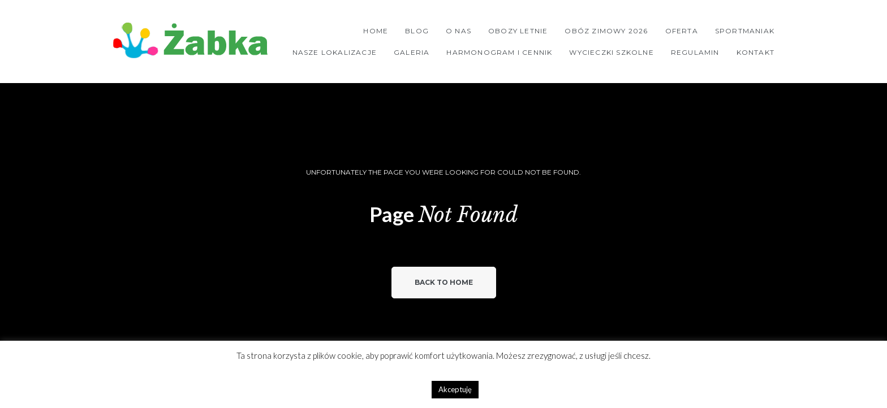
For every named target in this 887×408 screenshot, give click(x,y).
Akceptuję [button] (455, 389)
